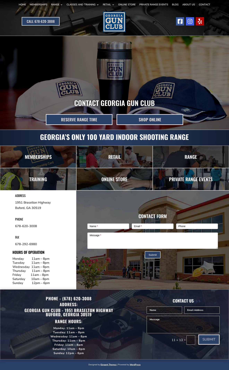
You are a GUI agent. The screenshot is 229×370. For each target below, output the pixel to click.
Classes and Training (81, 4)
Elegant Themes (108, 364)
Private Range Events (153, 4)
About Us (188, 4)
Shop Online (150, 119)
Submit (153, 254)
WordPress (135, 364)
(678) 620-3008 (77, 298)
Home (22, 4)
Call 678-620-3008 (41, 21)
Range (55, 4)
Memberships (38, 4)
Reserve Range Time (79, 119)
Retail (107, 4)
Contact (204, 4)
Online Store (127, 4)
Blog (175, 4)
